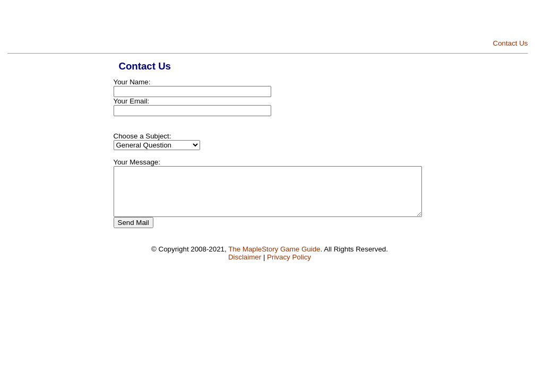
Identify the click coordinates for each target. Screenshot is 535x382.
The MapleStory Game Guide (274, 259)
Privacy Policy (289, 267)
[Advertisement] (404, 21)
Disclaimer (244, 267)
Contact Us (510, 43)
